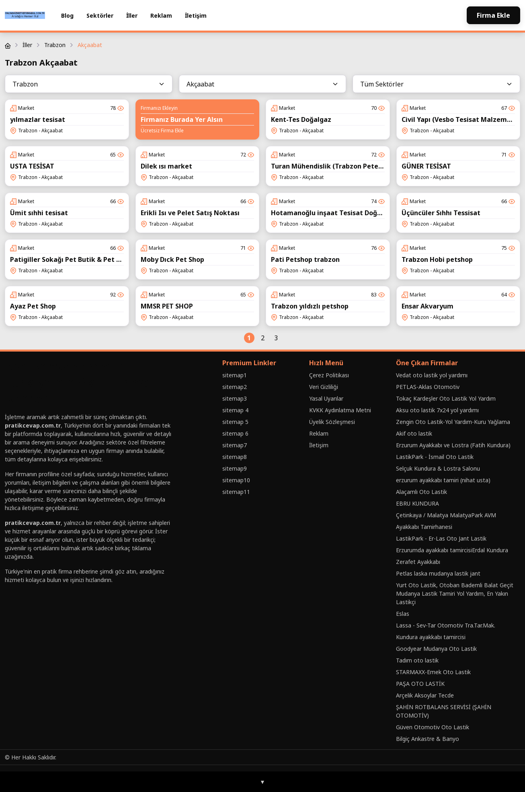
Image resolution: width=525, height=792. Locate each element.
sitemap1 (234, 375)
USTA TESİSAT (32, 166)
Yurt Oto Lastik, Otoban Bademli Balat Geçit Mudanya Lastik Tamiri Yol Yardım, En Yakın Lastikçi (454, 593)
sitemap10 (236, 480)
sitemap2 (234, 387)
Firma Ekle (493, 15)
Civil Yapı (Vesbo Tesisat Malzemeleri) (463, 119)
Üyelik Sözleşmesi (332, 422)
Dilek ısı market (166, 166)
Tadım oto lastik (417, 660)
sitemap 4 (235, 410)
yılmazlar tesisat (37, 119)
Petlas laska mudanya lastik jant (438, 573)
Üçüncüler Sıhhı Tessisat (441, 212)
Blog (67, 15)
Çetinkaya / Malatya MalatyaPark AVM (446, 515)
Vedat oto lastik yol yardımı (432, 375)
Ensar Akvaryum (427, 306)
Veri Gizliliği (323, 387)
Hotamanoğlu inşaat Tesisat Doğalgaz (333, 212)
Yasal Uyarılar (326, 398)
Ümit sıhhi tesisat (39, 212)
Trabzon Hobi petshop (437, 259)
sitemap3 (234, 398)
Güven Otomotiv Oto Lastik (432, 727)
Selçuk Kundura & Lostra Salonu (438, 468)
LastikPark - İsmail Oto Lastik (435, 457)
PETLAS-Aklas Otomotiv (427, 387)
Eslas (402, 613)
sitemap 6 (235, 433)
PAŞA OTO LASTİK (420, 683)
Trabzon (55, 45)
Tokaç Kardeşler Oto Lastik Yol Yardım (446, 398)
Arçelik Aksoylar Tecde (425, 695)
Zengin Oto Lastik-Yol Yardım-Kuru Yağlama (453, 422)
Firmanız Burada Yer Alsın (182, 119)
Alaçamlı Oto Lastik (421, 492)
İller (131, 15)
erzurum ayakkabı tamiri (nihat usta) (443, 480)
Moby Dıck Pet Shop (172, 259)
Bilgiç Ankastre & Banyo (427, 739)
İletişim (196, 15)
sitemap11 (236, 492)
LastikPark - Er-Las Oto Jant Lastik (441, 538)
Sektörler (99, 15)
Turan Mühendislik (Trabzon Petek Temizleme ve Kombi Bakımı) (374, 166)
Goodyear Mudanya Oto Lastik (436, 648)
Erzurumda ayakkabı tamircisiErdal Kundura (452, 550)
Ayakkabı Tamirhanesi (424, 527)
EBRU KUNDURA (417, 503)
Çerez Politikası (329, 375)
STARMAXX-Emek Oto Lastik (433, 672)
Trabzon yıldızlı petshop (310, 306)
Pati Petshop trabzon (305, 259)
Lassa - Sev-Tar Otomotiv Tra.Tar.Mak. (445, 625)
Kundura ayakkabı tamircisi (431, 637)
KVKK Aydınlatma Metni (340, 410)
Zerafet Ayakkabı (418, 562)
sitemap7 (234, 445)
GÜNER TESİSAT (426, 166)
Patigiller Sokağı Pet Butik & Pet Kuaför (74, 259)
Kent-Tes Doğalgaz (301, 119)
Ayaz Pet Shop (33, 306)
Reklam (161, 15)
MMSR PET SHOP (167, 306)
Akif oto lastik (414, 433)
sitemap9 (234, 468)
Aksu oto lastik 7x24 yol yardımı (437, 410)
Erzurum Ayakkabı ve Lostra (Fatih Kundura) (453, 445)
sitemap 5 (235, 422)
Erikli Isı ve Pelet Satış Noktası (190, 212)
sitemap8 (234, 457)
